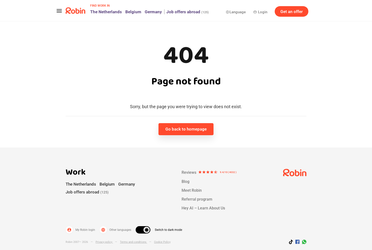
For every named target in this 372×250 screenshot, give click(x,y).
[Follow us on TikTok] (292, 242)
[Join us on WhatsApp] (303, 242)
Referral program (197, 199)
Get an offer (291, 11)
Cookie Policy (162, 242)
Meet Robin (192, 190)
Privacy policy (104, 242)
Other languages (115, 230)
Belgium (133, 11)
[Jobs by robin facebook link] (297, 242)
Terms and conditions (133, 242)
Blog (185, 181)
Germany (153, 11)
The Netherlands (106, 11)
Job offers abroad (187, 11)
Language (236, 12)
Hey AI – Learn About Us (203, 208)
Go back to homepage (186, 129)
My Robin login (80, 230)
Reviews (209, 172)
